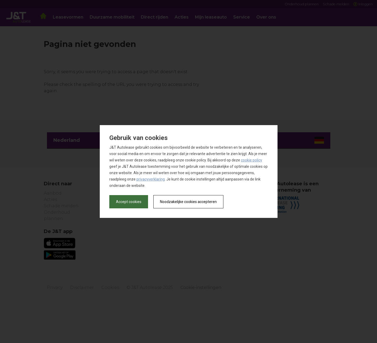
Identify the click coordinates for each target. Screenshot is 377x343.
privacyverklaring (150, 179)
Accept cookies (128, 202)
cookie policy (251, 160)
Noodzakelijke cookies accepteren (188, 202)
